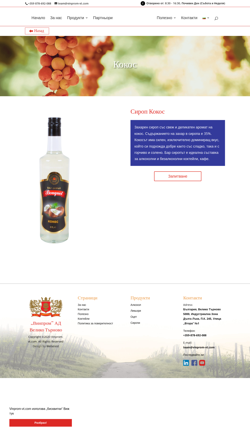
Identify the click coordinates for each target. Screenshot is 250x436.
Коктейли (83, 318)
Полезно (164, 18)
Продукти (75, 18)
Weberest (52, 346)
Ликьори (135, 310)
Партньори (103, 18)
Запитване (177, 176)
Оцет (133, 317)
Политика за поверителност (95, 323)
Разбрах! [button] (41, 422)
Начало (38, 18)
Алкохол (135, 305)
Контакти (189, 18)
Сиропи (135, 323)
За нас (56, 18)
